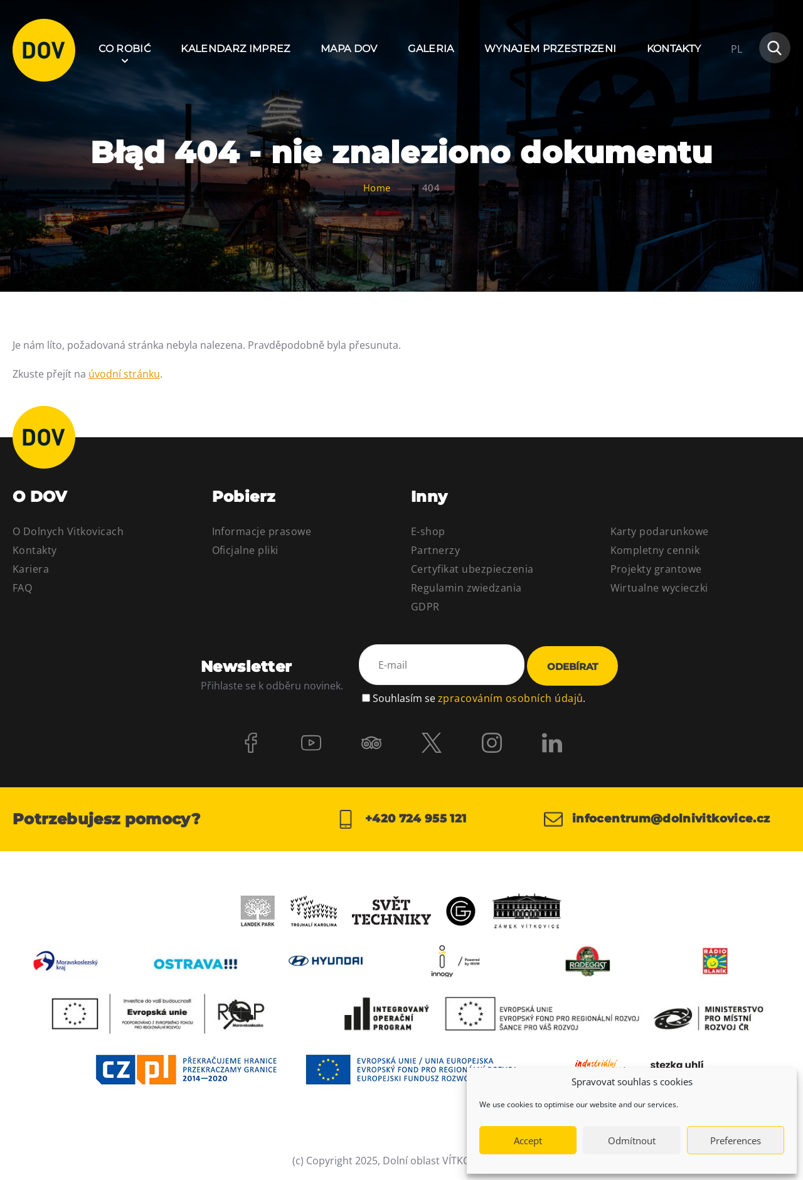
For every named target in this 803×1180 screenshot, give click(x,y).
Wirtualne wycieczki (659, 588)
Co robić (124, 49)
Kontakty (674, 49)
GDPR (425, 607)
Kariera (31, 569)
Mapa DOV (349, 49)
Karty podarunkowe (659, 531)
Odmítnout (632, 1140)
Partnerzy (435, 550)
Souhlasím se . (479, 698)
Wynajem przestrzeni (550, 49)
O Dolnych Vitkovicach (68, 531)
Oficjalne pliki (245, 550)
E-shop (428, 531)
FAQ (22, 588)
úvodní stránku (124, 374)
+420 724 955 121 (401, 819)
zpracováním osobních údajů (510, 698)
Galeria (431, 49)
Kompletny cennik (655, 550)
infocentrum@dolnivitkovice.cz (657, 819)
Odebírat (572, 666)
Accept (528, 1140)
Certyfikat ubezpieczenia (472, 569)
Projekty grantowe (656, 569)
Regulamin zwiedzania (466, 588)
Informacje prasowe (262, 531)
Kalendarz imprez (235, 49)
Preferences (735, 1140)
